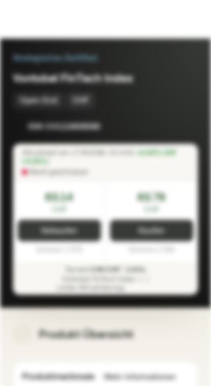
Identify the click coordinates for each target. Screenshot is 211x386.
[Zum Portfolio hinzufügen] (187, 126)
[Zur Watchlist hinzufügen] (166, 126)
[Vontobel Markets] (42, 19)
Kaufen (152, 230)
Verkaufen (59, 230)
